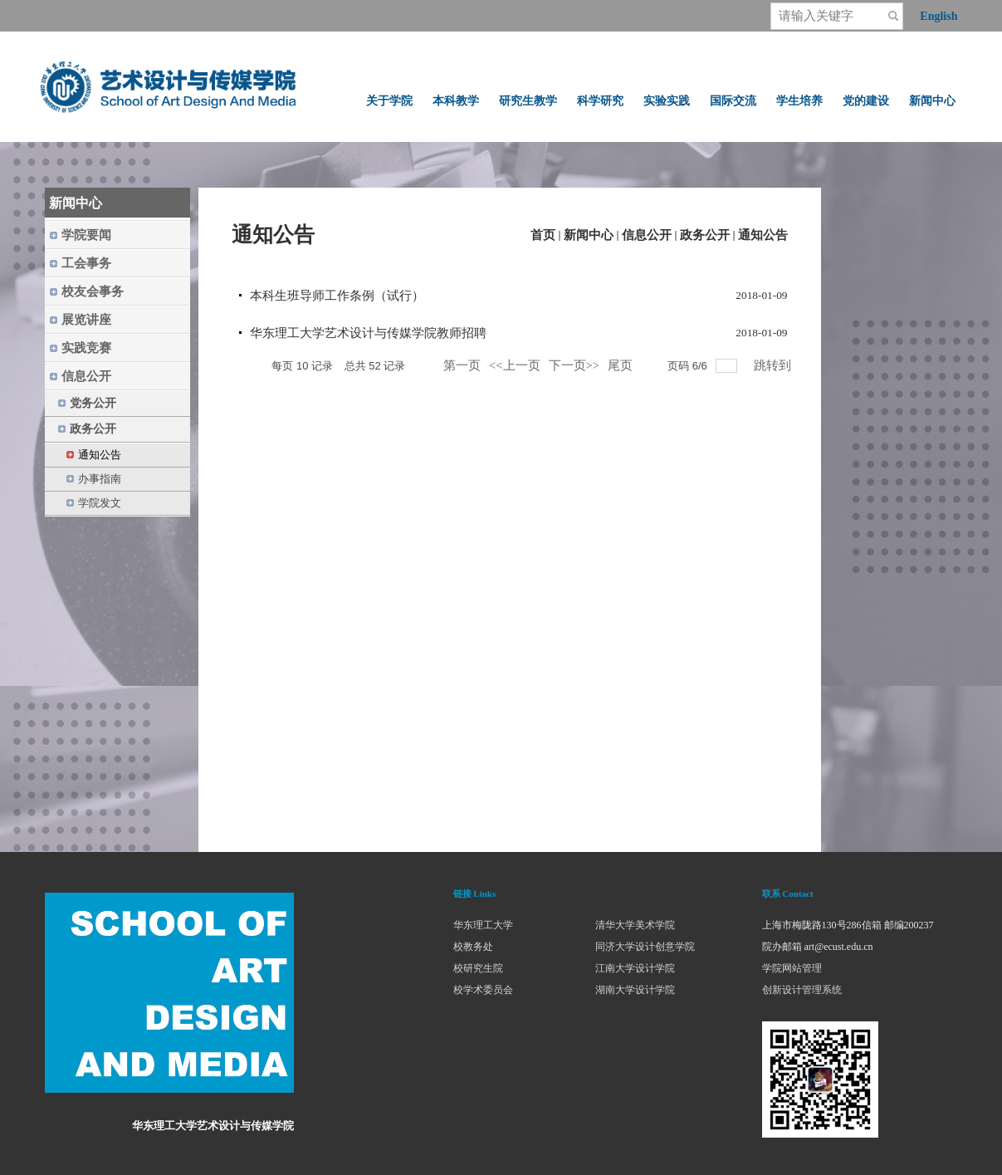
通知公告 (763, 235)
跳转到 (774, 365)
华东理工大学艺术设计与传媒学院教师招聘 (368, 333)
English (938, 16)
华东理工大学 (483, 925)
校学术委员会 (483, 990)
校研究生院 (478, 968)
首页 (542, 235)
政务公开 (705, 235)
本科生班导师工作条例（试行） (337, 295)
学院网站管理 (792, 968)
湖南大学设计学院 (635, 990)
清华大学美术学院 (635, 925)
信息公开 (647, 235)
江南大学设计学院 (635, 968)
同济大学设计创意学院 (645, 946)
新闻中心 (588, 235)
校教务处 (473, 946)
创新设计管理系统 (802, 990)
